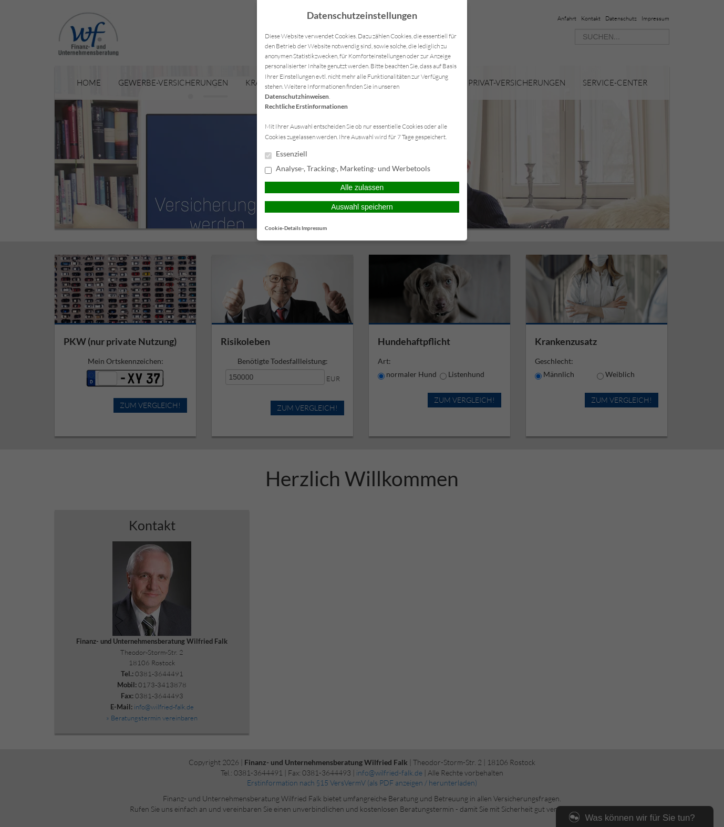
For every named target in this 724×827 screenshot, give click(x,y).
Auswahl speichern (362, 207)
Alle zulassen (362, 187)
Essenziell (286, 154)
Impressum (314, 228)
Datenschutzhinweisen (297, 96)
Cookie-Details (283, 228)
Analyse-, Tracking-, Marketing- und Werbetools (347, 169)
